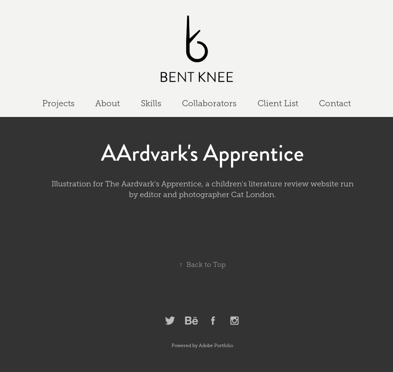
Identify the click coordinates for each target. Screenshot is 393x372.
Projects (58, 103)
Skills (151, 103)
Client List (278, 103)
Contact (335, 103)
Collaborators (209, 103)
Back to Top (202, 264)
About (107, 103)
